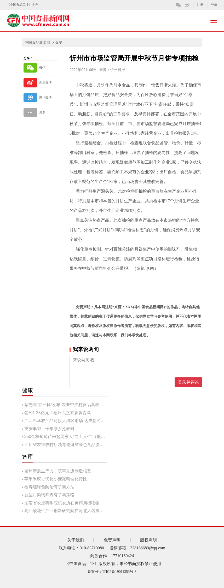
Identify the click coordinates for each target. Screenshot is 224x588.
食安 (58, 42)
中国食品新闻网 (37, 42)
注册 (200, 5)
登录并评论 (188, 382)
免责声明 (112, 540)
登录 (214, 5)
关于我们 (75, 540)
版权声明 (148, 540)
